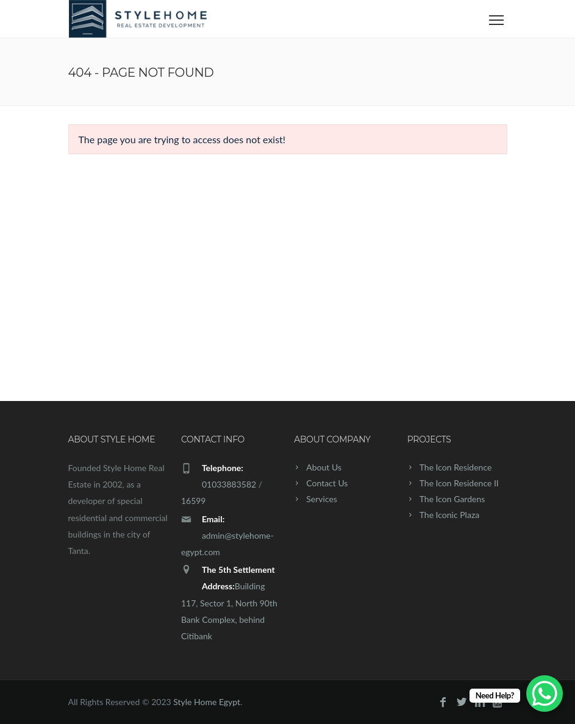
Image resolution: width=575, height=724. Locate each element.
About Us (323, 467)
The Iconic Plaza (450, 514)
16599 (193, 500)
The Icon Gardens (452, 499)
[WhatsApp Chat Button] (544, 693)
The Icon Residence (456, 467)
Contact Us (327, 483)
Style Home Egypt (206, 702)
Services (321, 499)
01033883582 (229, 484)
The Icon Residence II (459, 483)
